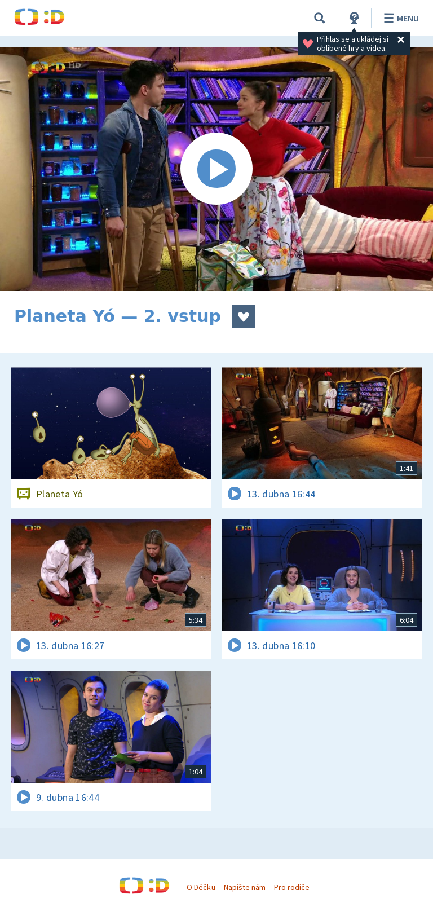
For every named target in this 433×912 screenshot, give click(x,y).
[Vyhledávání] (320, 18)
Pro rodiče (292, 887)
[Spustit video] (216, 169)
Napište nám (245, 887)
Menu (399, 18)
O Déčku (201, 887)
